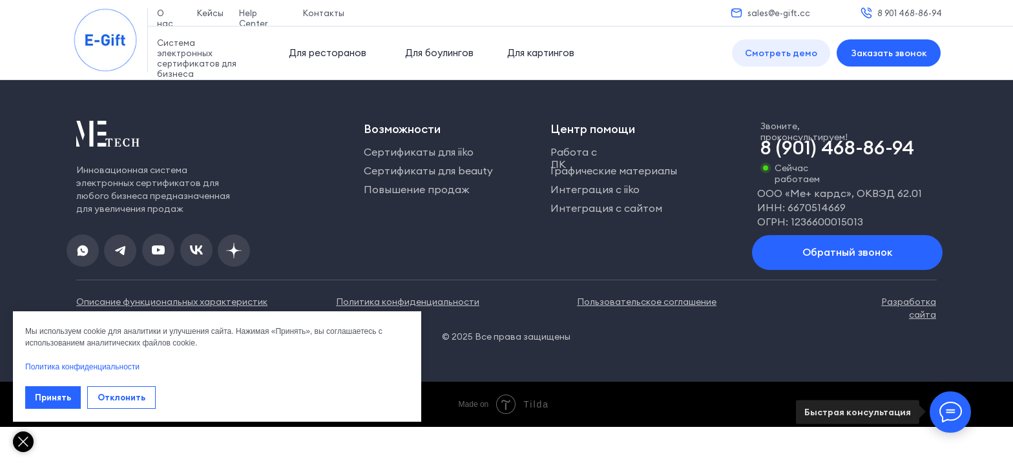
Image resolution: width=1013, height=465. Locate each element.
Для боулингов (439, 52)
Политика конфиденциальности (82, 366)
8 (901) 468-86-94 (837, 147)
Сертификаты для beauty (428, 170)
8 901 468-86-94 (909, 13)
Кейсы (210, 13)
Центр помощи (592, 128)
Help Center (253, 18)
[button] (781, 53)
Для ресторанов (327, 52)
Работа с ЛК (573, 157)
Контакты (323, 13)
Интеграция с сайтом (606, 208)
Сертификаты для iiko (419, 151)
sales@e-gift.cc (778, 13)
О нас (165, 18)
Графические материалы (613, 170)
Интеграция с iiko (595, 189)
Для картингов (540, 52)
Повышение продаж (417, 189)
